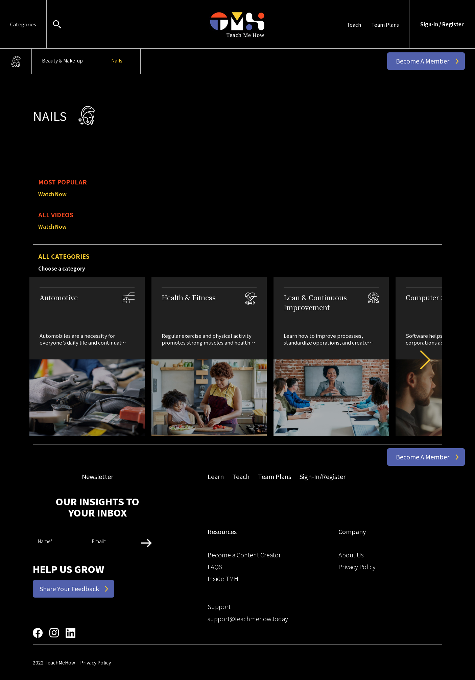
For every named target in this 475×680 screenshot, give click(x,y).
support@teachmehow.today (248, 618)
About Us (351, 554)
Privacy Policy (357, 566)
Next (420, 360)
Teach (354, 24)
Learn (216, 476)
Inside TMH (223, 578)
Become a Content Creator (244, 554)
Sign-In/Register (323, 476)
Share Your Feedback (69, 588)
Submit (146, 543)
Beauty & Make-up (62, 60)
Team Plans (385, 24)
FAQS (215, 566)
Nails (116, 60)
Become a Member (422, 60)
